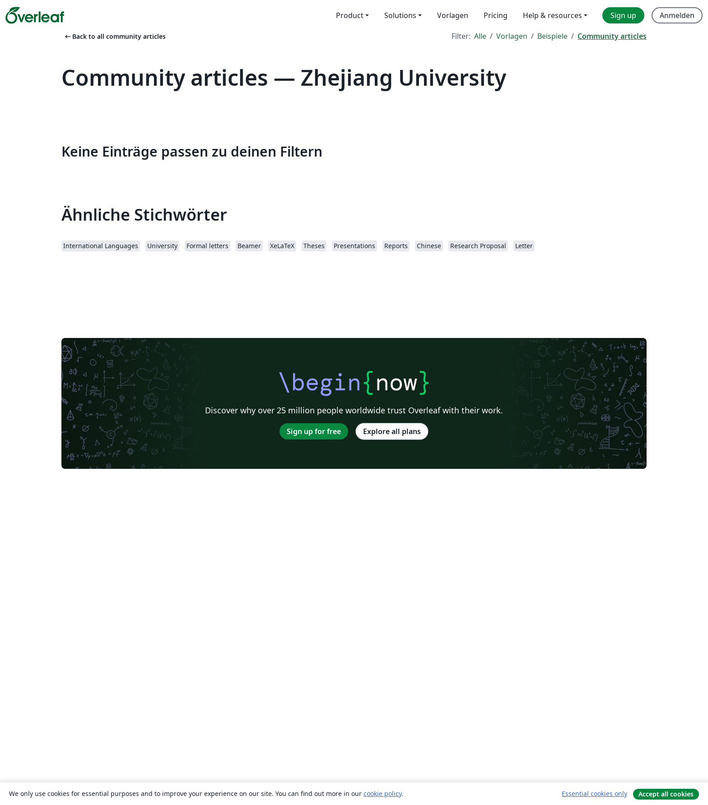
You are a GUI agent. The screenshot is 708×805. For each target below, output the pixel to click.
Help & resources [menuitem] (552, 15)
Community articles (612, 36)
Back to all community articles (114, 36)
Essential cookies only (594, 793)
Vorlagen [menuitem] (452, 15)
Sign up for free (314, 431)
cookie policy (382, 793)
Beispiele (552, 36)
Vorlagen (511, 36)
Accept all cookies (666, 794)
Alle (480, 36)
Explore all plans (392, 431)
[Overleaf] (34, 15)
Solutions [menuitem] (400, 15)
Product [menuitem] (349, 15)
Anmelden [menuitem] (677, 15)
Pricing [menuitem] (496, 15)
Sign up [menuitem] (623, 15)
